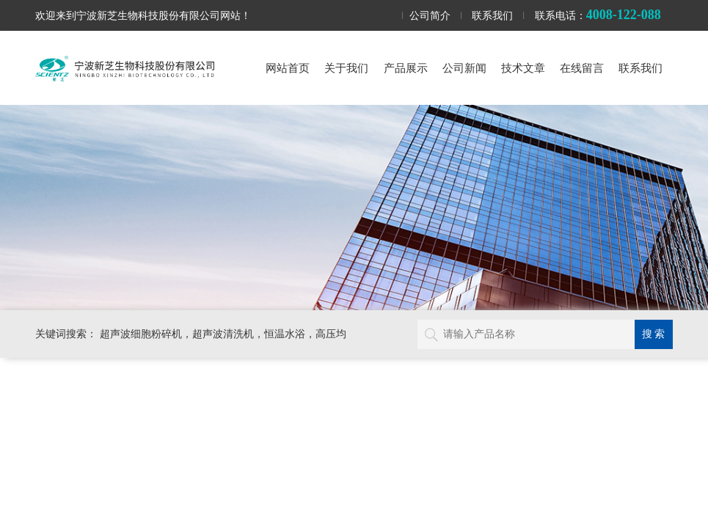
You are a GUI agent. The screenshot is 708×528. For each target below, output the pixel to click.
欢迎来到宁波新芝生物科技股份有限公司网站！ (143, 15)
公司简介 (429, 15)
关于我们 (346, 68)
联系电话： (598, 14)
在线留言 (582, 68)
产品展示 (406, 68)
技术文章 (523, 68)
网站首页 (288, 68)
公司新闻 (464, 68)
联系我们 (492, 15)
